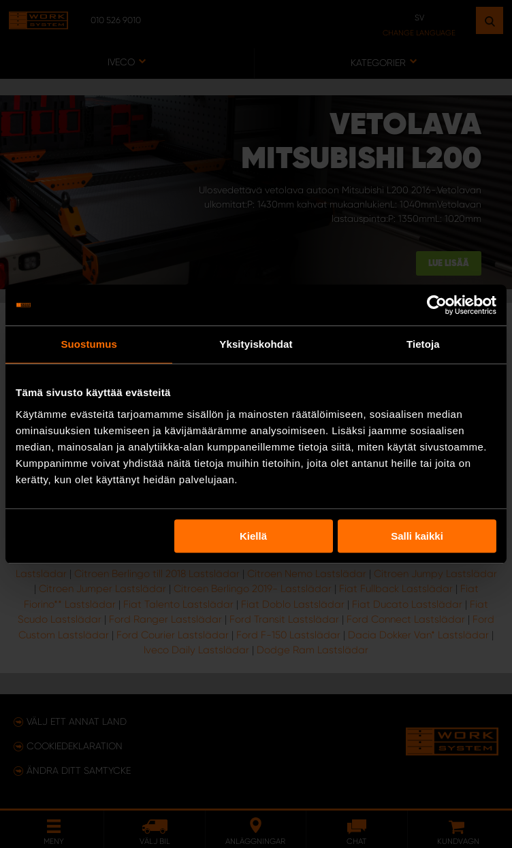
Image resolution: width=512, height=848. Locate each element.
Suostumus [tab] (89, 344)
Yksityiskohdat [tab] (255, 344)
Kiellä (253, 536)
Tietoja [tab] (423, 344)
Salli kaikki (417, 536)
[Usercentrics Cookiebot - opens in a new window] (436, 305)
